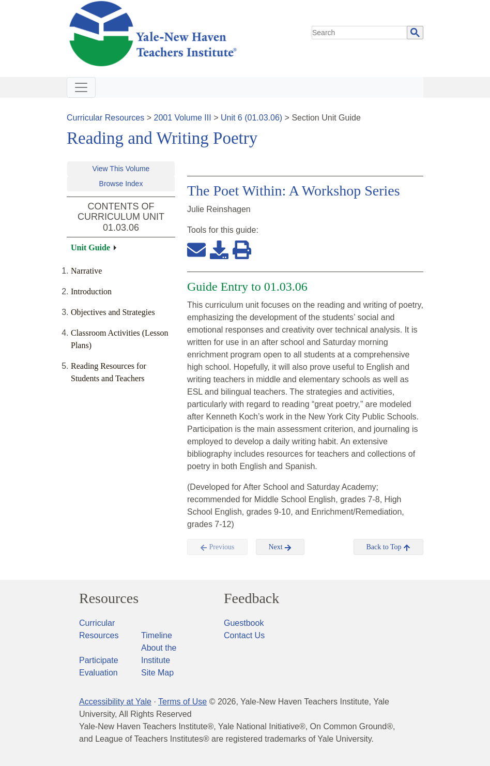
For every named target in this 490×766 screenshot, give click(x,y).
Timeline (156, 635)
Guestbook (244, 623)
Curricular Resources (105, 117)
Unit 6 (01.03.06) (251, 117)
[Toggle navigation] (81, 87)
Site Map (157, 672)
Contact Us (244, 635)
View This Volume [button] (121, 168)
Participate (98, 660)
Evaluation (98, 672)
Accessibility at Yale (115, 701)
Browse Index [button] (121, 183)
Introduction (91, 291)
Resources (109, 598)
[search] (359, 32)
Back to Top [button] (388, 547)
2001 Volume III (182, 117)
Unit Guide (90, 247)
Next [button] (280, 547)
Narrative (86, 270)
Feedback (251, 598)
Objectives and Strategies (113, 312)
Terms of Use (182, 701)
